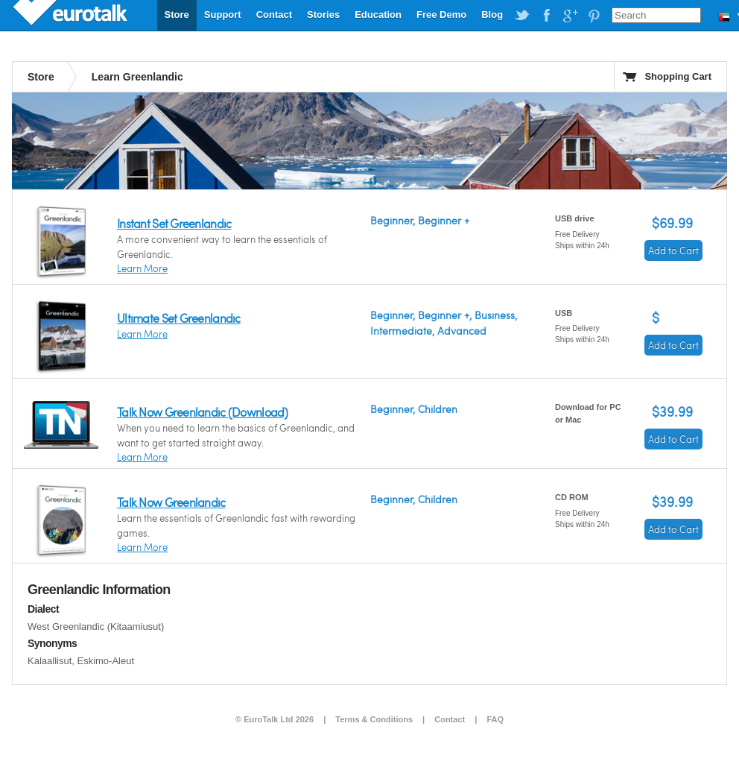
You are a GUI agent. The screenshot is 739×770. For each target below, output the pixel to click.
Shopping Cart (677, 76)
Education (378, 14)
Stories (323, 14)
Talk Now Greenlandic (171, 502)
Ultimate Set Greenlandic (179, 318)
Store (177, 14)
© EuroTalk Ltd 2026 (274, 719)
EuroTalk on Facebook (546, 15)
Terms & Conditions (374, 719)
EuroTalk (71, 15)
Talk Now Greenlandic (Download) (202, 412)
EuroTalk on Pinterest (594, 15)
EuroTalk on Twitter (522, 15)
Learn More (142, 268)
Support (222, 14)
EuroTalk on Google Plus (570, 15)
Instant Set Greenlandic (174, 223)
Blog (492, 14)
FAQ (495, 719)
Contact (274, 14)
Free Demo (441, 14)
